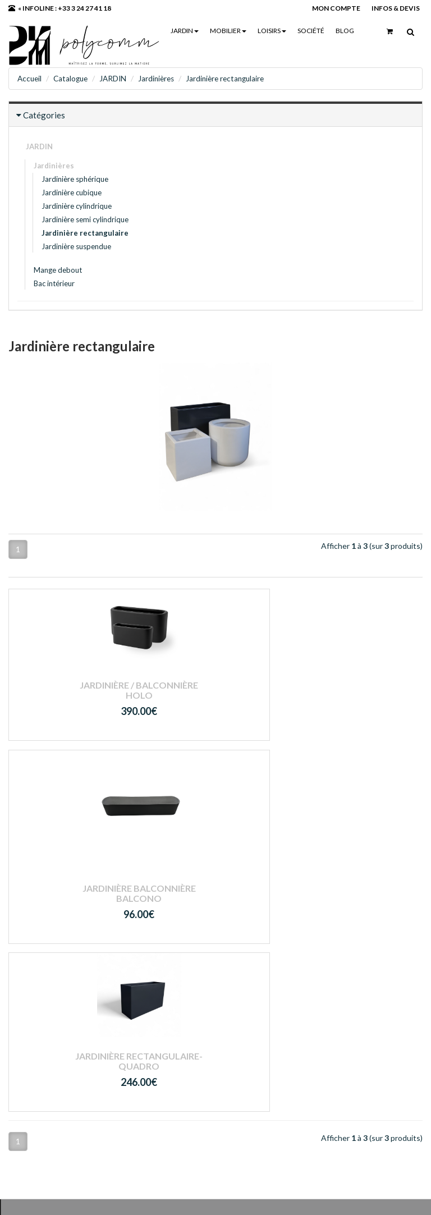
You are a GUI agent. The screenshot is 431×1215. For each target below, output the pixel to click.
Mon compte (319, 948)
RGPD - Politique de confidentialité (190, 1055)
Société (310, 30)
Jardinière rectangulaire (234, 78)
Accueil (30, 78)
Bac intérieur (54, 282)
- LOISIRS (170, 962)
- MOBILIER (175, 948)
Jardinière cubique (72, 191)
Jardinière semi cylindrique (85, 218)
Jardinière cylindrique (77, 205)
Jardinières (162, 78)
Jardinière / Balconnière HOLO (72, 689)
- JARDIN (169, 933)
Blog (344, 30)
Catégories (44, 114)
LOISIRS (271, 30)
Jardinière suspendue (76, 245)
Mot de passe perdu (332, 962)
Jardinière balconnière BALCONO (215, 731)
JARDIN (184, 30)
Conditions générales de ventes (210, 1035)
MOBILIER (227, 30)
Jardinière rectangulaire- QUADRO (359, 696)
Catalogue (73, 78)
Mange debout (58, 269)
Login (306, 933)
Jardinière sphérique (75, 178)
